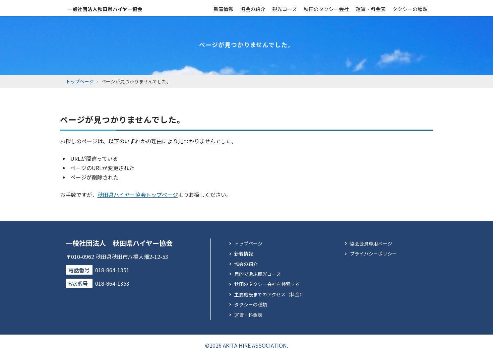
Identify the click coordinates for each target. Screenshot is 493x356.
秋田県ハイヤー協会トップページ (138, 194)
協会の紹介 (252, 7)
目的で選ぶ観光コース (257, 274)
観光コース (284, 7)
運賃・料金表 (371, 7)
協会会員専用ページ (371, 243)
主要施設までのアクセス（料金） (269, 294)
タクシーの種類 (410, 7)
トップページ (248, 243)
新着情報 (223, 7)
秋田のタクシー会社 (326, 7)
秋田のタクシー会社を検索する (267, 284)
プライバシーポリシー (373, 253)
